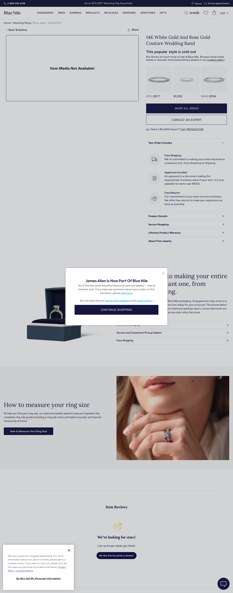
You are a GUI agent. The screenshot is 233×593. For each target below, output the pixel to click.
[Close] (69, 550)
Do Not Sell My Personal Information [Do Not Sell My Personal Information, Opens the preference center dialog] (38, 578)
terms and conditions (118, 300)
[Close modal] (163, 273)
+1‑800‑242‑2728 (16, 3)
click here (126, 293)
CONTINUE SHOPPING (116, 309)
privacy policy (145, 300)
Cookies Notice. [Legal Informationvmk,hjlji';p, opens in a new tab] (24, 570)
